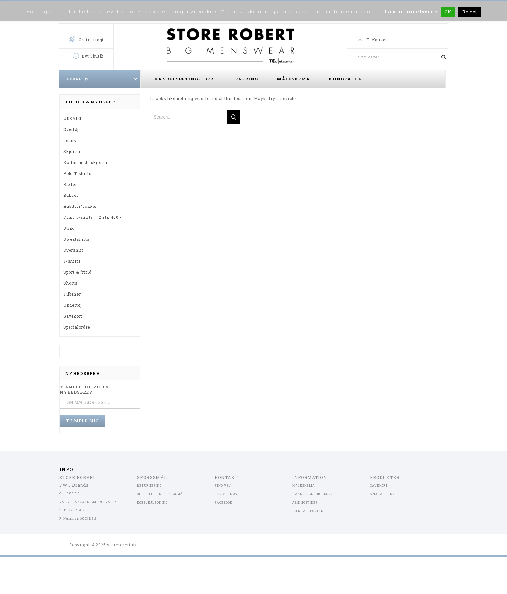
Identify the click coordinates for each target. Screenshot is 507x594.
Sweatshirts (76, 239)
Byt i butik (93, 55)
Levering (245, 79)
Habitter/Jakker (80, 206)
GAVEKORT (379, 485)
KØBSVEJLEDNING (152, 502)
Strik (68, 228)
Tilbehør (72, 294)
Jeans (69, 140)
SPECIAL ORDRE (383, 494)
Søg (441, 56)
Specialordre (76, 327)
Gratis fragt (91, 39)
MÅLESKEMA (303, 485)
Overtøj (71, 129)
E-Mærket (376, 39)
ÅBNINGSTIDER (305, 502)
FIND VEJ (223, 485)
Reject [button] (469, 12)
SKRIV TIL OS (226, 494)
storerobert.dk (122, 544)
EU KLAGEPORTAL (307, 511)
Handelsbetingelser (183, 79)
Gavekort (72, 316)
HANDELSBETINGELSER (312, 494)
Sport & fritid (77, 272)
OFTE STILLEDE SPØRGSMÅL (161, 494)
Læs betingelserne (410, 11)
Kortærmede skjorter (85, 162)
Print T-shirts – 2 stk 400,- (92, 217)
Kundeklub (345, 79)
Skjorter (72, 151)
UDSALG (72, 118)
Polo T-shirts (77, 173)
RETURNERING (149, 485)
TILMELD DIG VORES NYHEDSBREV (84, 389)
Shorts (70, 283)
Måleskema (293, 79)
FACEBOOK (223, 502)
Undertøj (72, 305)
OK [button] (448, 12)
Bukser (70, 195)
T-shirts (72, 261)
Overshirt (73, 250)
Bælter (70, 184)
